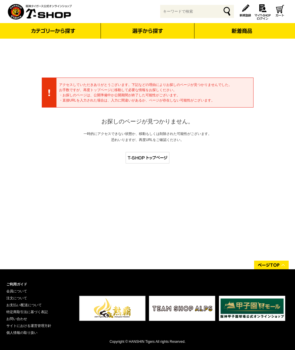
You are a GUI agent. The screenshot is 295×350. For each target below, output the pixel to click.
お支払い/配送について (24, 305)
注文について (16, 298)
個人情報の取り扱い (21, 333)
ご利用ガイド (16, 284)
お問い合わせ (16, 319)
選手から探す (147, 31)
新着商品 (241, 27)
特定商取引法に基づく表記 (27, 312)
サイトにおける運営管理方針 (28, 326)
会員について (16, 291)
